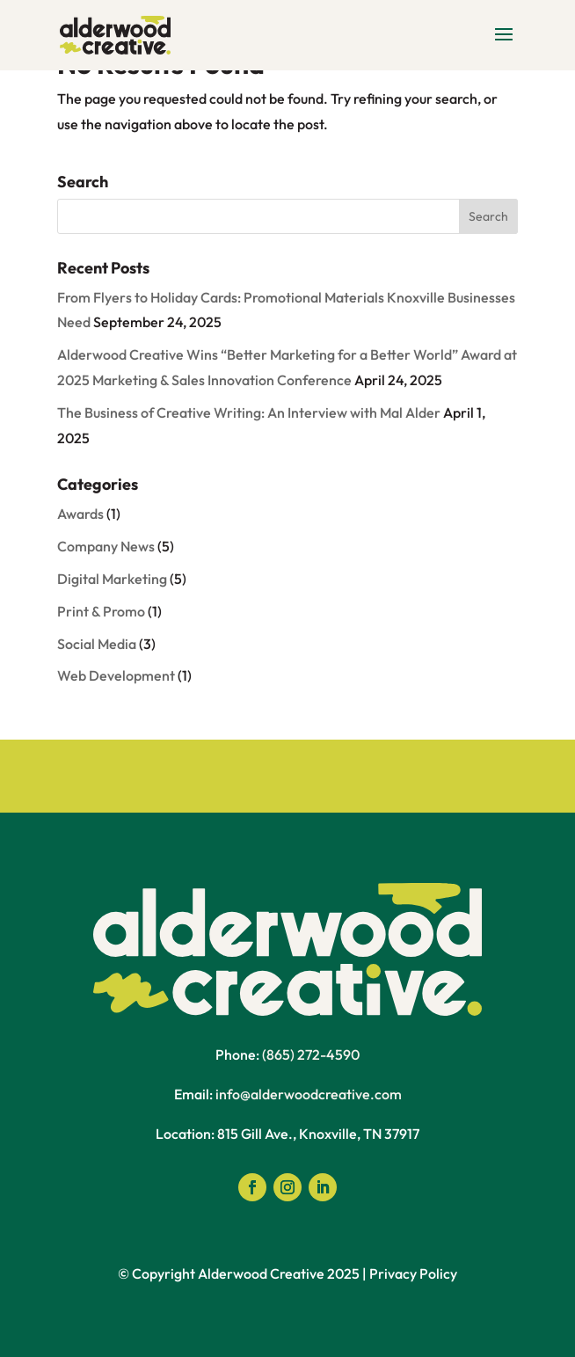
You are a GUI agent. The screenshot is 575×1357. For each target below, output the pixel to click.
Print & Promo (101, 611)
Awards (80, 513)
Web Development (116, 675)
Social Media (96, 644)
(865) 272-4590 (311, 1054)
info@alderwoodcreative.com (308, 1094)
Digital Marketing (112, 578)
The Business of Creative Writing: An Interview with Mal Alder (248, 412)
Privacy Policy (413, 1273)
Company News (106, 546)
